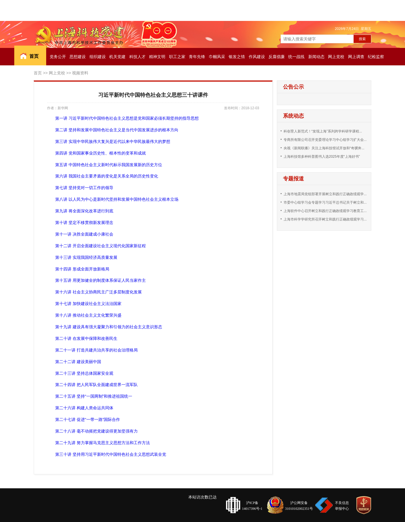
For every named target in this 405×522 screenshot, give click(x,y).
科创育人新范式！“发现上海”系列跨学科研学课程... (323, 131)
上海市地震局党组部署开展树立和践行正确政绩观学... (325, 194)
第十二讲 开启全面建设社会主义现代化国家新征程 (100, 245)
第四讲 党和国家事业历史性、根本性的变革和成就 (100, 153)
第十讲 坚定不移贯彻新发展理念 (84, 222)
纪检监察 (376, 56)
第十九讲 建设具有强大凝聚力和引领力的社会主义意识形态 (108, 326)
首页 (34, 56)
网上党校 (336, 56)
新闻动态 (316, 56)
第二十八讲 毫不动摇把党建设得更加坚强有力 (96, 431)
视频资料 (80, 73)
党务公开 (58, 56)
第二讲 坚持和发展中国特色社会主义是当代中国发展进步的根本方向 (116, 130)
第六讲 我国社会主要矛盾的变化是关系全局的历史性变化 (106, 176)
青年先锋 (197, 56)
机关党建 (117, 56)
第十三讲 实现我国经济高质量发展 (86, 257)
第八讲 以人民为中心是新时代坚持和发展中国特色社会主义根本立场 (116, 199)
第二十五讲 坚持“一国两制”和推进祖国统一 (93, 396)
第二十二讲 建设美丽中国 (78, 361)
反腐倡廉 (276, 56)
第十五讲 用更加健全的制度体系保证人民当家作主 (100, 280)
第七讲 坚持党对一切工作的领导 (84, 187)
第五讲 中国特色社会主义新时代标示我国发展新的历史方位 (108, 164)
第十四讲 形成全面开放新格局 (82, 269)
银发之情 (237, 56)
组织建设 (97, 56)
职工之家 (177, 56)
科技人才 (137, 56)
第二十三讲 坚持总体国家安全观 (84, 373)
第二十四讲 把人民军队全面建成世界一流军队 (96, 384)
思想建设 (77, 56)
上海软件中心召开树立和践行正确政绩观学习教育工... (325, 211)
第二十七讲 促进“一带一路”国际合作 (87, 419)
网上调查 (356, 56)
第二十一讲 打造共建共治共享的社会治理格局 (96, 350)
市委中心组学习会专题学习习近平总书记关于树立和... (325, 202)
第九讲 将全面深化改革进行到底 (84, 211)
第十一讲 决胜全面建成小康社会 (84, 234)
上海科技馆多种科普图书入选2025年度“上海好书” (322, 157)
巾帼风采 (217, 56)
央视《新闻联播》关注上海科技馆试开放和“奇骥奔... (324, 148)
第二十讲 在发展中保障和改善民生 (86, 338)
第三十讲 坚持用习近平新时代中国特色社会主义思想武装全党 (110, 454)
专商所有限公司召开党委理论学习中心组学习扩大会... (325, 140)
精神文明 (157, 56)
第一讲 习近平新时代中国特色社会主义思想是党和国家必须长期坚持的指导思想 (127, 118)
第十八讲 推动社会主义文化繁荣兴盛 (88, 315)
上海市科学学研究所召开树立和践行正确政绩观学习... (325, 219)
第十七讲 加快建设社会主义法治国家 (88, 303)
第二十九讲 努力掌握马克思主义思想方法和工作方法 (102, 442)
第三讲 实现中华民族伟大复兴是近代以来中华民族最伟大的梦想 (112, 141)
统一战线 (296, 56)
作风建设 (257, 56)
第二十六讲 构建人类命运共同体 (84, 408)
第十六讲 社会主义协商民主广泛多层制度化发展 (98, 292)
